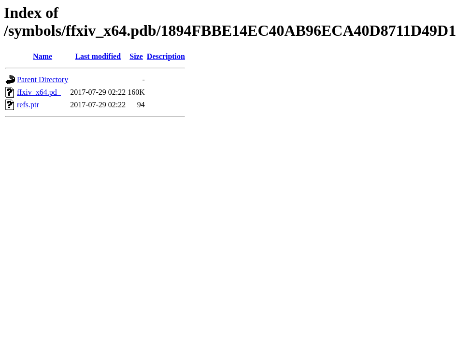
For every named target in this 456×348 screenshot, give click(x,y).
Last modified (98, 56)
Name (42, 56)
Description (166, 56)
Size (136, 56)
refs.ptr (28, 105)
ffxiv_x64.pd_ (39, 92)
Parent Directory (42, 79)
